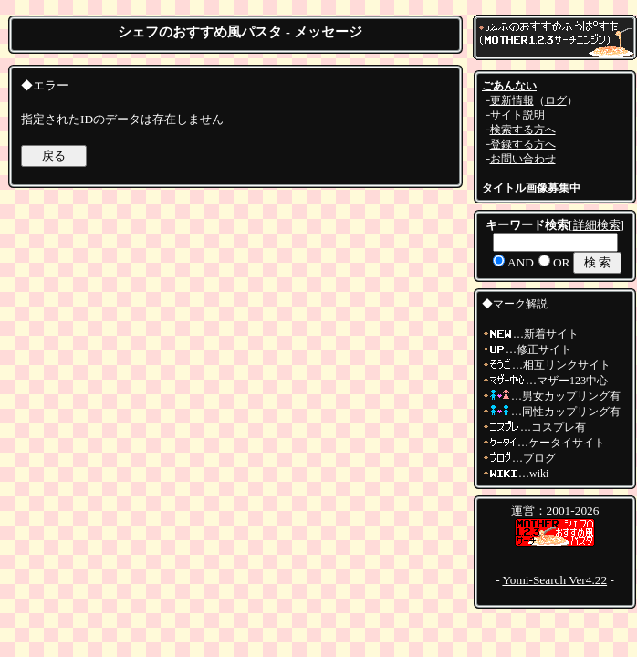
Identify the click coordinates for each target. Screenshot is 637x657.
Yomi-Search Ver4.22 (554, 580)
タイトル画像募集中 (531, 188)
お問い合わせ (523, 158)
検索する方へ (523, 129)
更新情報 (512, 100)
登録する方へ (523, 144)
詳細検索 (597, 225)
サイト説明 (517, 115)
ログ (556, 100)
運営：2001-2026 (555, 510)
